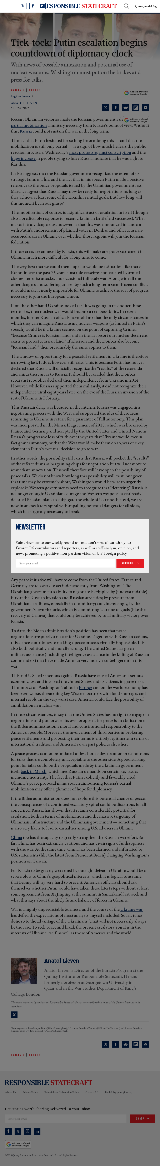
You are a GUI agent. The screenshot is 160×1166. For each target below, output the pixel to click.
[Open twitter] (23, 6)
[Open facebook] (32, 6)
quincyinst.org (146, 6)
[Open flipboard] (42, 6)
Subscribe (127, 563)
